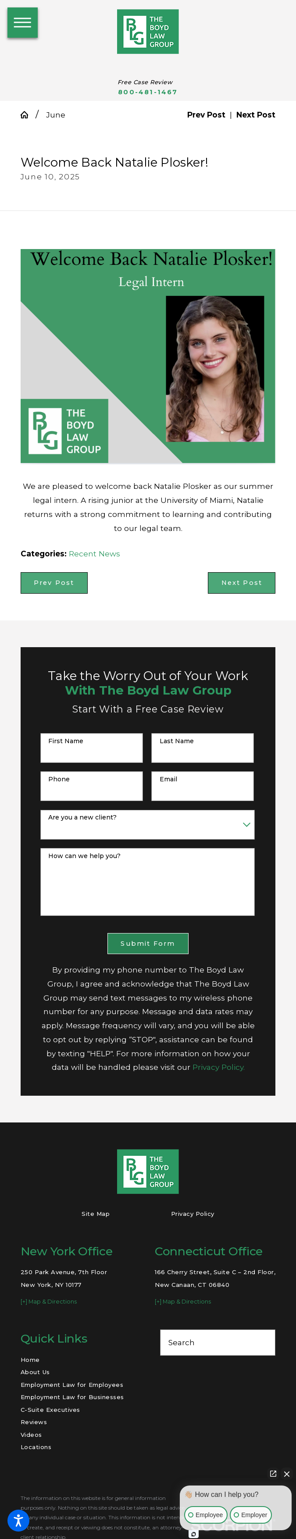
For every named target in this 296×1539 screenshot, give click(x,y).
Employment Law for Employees (72, 1384)
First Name (65, 741)
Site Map (96, 1213)
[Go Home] (28, 114)
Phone (59, 779)
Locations (36, 1446)
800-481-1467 (148, 92)
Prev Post (54, 583)
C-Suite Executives (50, 1409)
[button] (18, 1521)
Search (181, 1342)
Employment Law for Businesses (72, 1396)
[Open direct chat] (273, 1474)
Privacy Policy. (219, 1067)
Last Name (177, 741)
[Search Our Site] (263, 1342)
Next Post (242, 583)
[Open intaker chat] (194, 1534)
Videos (31, 1434)
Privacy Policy (192, 1213)
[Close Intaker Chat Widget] (287, 1474)
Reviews (34, 1421)
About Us (35, 1371)
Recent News (94, 553)
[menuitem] (78, 1360)
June (55, 114)
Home (30, 1359)
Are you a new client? (82, 817)
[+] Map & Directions (49, 1301)
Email (168, 779)
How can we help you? (84, 856)
